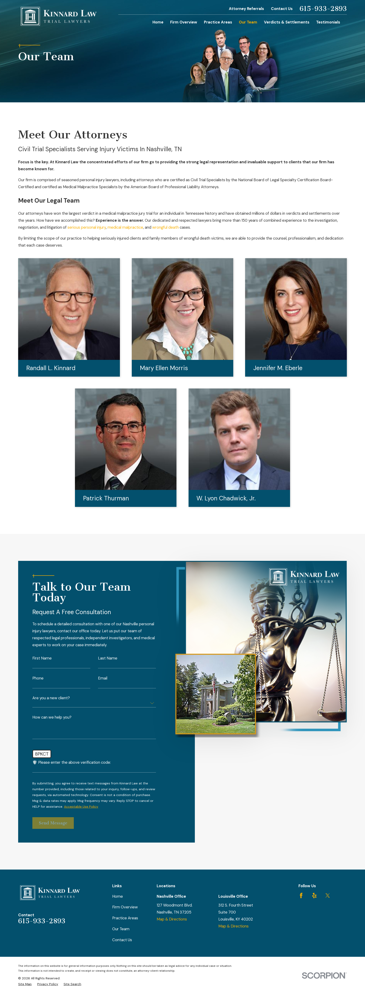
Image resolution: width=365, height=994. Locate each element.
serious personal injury (87, 227)
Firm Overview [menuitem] (183, 22)
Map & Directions (172, 919)
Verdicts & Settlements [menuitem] (286, 22)
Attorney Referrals (246, 8)
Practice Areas (125, 917)
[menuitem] (25, 984)
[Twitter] (327, 895)
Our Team (120, 928)
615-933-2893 (323, 9)
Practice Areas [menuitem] (218, 22)
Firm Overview (125, 907)
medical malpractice (125, 227)
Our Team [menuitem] (248, 22)
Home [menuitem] (157, 22)
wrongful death (165, 227)
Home (117, 896)
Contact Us (282, 8)
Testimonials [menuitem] (328, 22)
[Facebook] (301, 895)
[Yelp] (314, 895)
